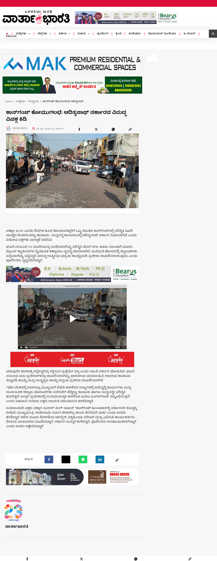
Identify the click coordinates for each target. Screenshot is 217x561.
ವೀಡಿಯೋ (135, 33)
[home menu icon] (7, 34)
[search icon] (213, 34)
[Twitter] (66, 459)
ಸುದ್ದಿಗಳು (21, 33)
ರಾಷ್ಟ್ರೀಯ (34, 102)
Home (8, 102)
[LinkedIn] (100, 459)
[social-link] (117, 460)
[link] (130, 129)
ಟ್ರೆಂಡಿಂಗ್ (102, 33)
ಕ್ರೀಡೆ (118, 33)
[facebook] (79, 129)
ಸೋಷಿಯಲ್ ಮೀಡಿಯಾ (162, 33)
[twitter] (96, 129)
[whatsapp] (113, 129)
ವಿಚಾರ (82, 33)
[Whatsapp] (83, 459)
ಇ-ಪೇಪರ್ (189, 33)
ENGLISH (11, 36)
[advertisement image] (126, 17)
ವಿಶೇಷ (63, 33)
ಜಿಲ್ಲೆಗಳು (43, 33)
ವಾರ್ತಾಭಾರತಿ (16, 527)
